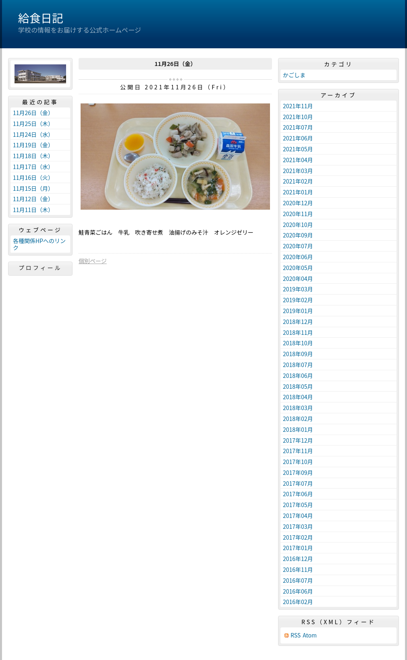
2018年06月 (298, 375)
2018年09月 (298, 354)
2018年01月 (298, 429)
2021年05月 (298, 149)
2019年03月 (298, 289)
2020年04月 (298, 278)
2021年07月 (298, 127)
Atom (310, 635)
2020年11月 (298, 214)
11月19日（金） (33, 145)
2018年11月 (298, 332)
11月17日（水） (33, 167)
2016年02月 (298, 602)
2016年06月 (298, 591)
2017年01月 (298, 548)
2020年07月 (298, 246)
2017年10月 (298, 462)
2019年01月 (298, 311)
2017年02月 (298, 537)
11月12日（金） (33, 199)
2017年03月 (298, 526)
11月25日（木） (33, 124)
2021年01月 (298, 192)
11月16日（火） (33, 177)
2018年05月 (298, 386)
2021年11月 (298, 106)
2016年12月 (298, 559)
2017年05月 (298, 505)
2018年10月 (298, 343)
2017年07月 (298, 483)
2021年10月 (298, 117)
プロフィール (40, 267)
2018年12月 (298, 322)
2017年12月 (298, 440)
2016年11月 (298, 569)
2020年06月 (298, 257)
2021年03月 (298, 171)
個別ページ (93, 261)
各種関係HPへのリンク (39, 244)
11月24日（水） (33, 134)
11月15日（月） (33, 188)
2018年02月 (298, 419)
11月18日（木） (33, 156)
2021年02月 (298, 181)
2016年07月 (298, 580)
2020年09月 (298, 235)
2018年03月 (298, 408)
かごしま (294, 75)
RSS (296, 635)
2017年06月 (298, 494)
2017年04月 (298, 516)
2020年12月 (298, 203)
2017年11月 (298, 451)
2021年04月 (298, 160)
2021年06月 (298, 138)
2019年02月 (298, 300)
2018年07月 (298, 365)
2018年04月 (298, 397)
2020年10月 (298, 225)
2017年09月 (298, 472)
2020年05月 (298, 268)
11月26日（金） (33, 113)
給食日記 (40, 18)
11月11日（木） (33, 210)
